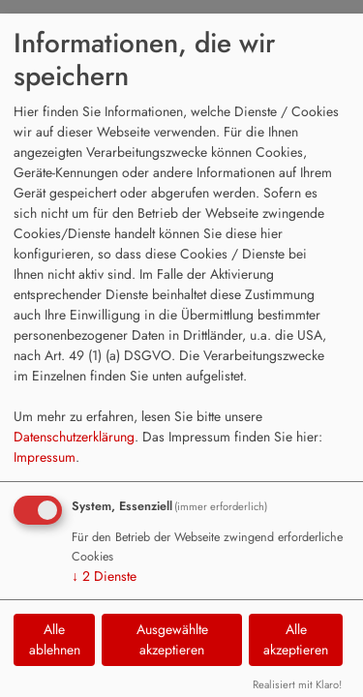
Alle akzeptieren (295, 639)
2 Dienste (104, 576)
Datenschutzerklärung (74, 436)
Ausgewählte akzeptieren (172, 639)
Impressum (45, 457)
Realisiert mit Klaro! (297, 684)
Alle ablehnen (54, 639)
